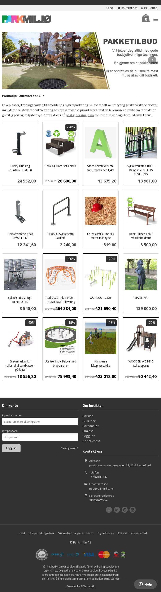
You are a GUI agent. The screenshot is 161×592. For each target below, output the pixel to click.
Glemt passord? (69, 448)
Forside (88, 415)
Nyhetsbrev (105, 533)
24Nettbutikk (87, 586)
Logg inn (89, 435)
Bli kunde (89, 420)
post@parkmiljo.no (80, 114)
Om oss (88, 430)
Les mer (114, 578)
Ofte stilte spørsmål (132, 533)
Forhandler (91, 425)
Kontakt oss (91, 440)
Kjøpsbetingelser (41, 533)
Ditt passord (10, 430)
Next (156, 59)
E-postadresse (11, 415)
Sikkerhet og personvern (75, 533)
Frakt (21, 533)
